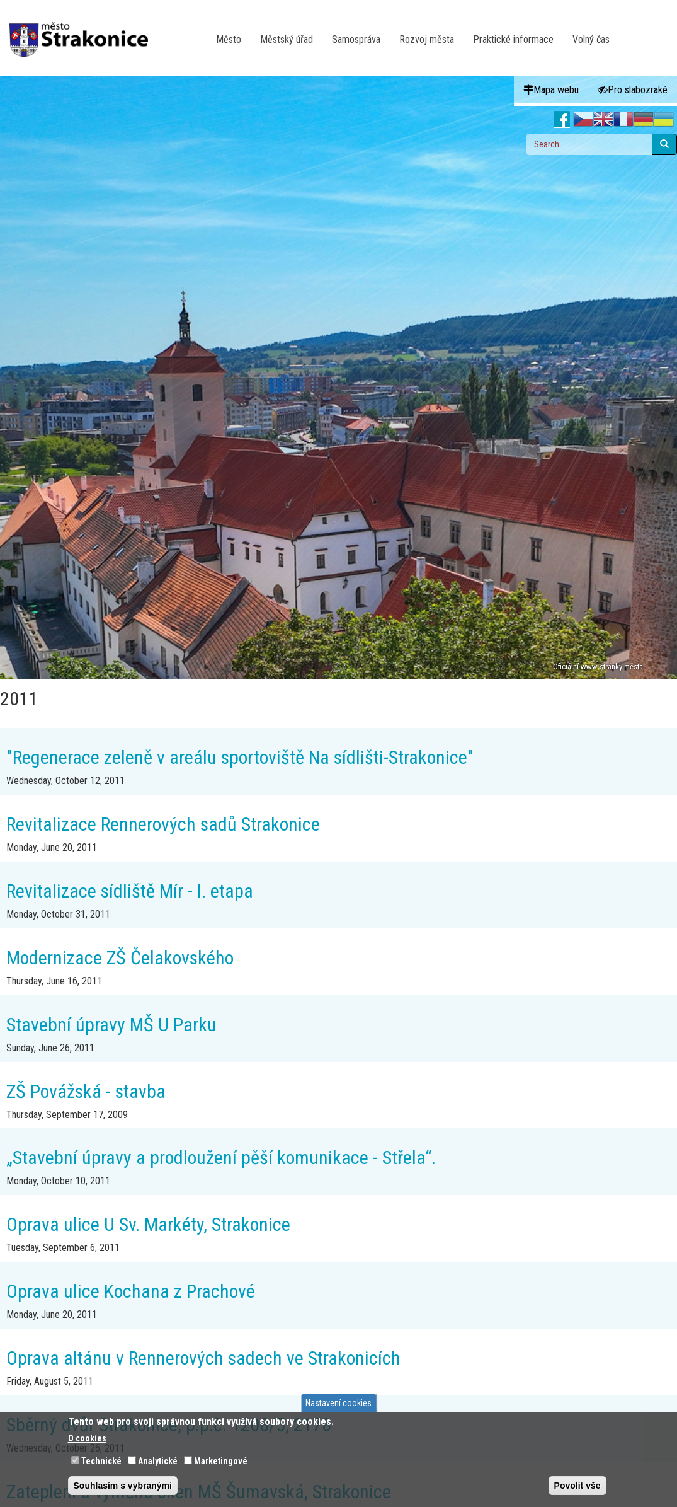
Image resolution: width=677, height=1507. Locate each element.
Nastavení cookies (338, 1403)
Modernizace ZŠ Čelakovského (120, 958)
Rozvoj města (426, 39)
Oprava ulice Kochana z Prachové (130, 1291)
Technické (101, 1461)
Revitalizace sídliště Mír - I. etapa (129, 891)
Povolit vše (577, 1486)
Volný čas (591, 39)
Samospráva (356, 39)
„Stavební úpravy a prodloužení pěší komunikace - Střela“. (221, 1157)
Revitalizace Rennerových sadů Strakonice (163, 824)
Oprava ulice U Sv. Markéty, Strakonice (148, 1224)
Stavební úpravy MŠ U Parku (111, 1024)
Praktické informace (513, 39)
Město (228, 39)
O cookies (87, 1438)
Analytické (158, 1461)
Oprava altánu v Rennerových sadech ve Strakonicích (203, 1358)
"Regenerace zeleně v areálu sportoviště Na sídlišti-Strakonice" (240, 757)
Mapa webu (551, 90)
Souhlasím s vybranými (123, 1486)
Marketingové (220, 1461)
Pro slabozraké (633, 90)
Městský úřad (286, 39)
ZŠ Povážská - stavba (86, 1091)
